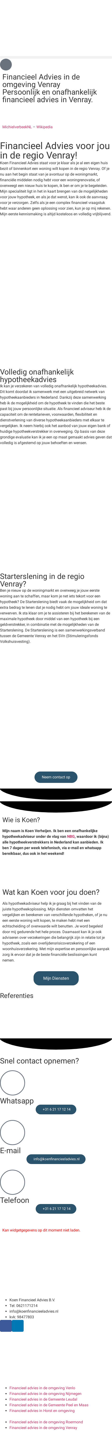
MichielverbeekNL (17, 127)
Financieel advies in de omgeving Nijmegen (45, 1393)
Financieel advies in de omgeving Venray (43, 1427)
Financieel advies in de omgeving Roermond (46, 1422)
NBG (71, 836)
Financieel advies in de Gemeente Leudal (43, 1399)
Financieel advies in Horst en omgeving (42, 1410)
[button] (56, 57)
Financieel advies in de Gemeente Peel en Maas (48, 1405)
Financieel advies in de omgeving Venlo (42, 1388)
